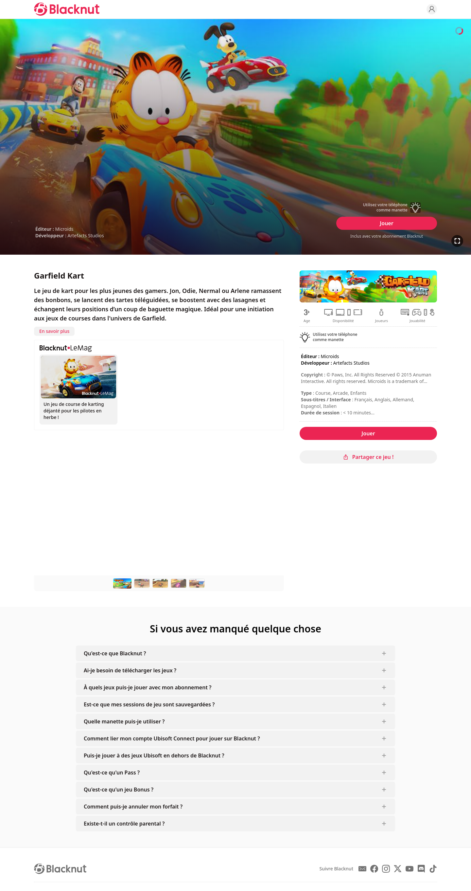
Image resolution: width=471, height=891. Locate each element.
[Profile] (432, 9)
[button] (387, 207)
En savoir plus (54, 331)
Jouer (386, 223)
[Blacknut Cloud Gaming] (66, 9)
